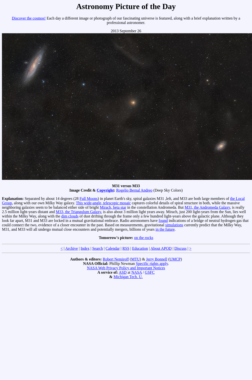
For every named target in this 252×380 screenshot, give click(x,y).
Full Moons (89, 198)
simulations (174, 225)
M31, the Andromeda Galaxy (207, 207)
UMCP (174, 259)
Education (140, 248)
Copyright (105, 190)
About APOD (161, 248)
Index (85, 248)
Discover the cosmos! (29, 18)
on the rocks (143, 238)
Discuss (180, 248)
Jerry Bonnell (156, 259)
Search (97, 248)
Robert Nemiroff (116, 259)
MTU (135, 259)
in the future (165, 229)
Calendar (112, 248)
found (163, 220)
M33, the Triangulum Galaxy (78, 212)
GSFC (150, 272)
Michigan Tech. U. (128, 277)
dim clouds (70, 216)
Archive (71, 248)
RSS (125, 248)
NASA (136, 272)
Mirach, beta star (113, 207)
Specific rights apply (152, 263)
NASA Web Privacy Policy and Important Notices (126, 268)
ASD (122, 272)
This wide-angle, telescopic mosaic (103, 203)
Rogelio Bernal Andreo (134, 190)
